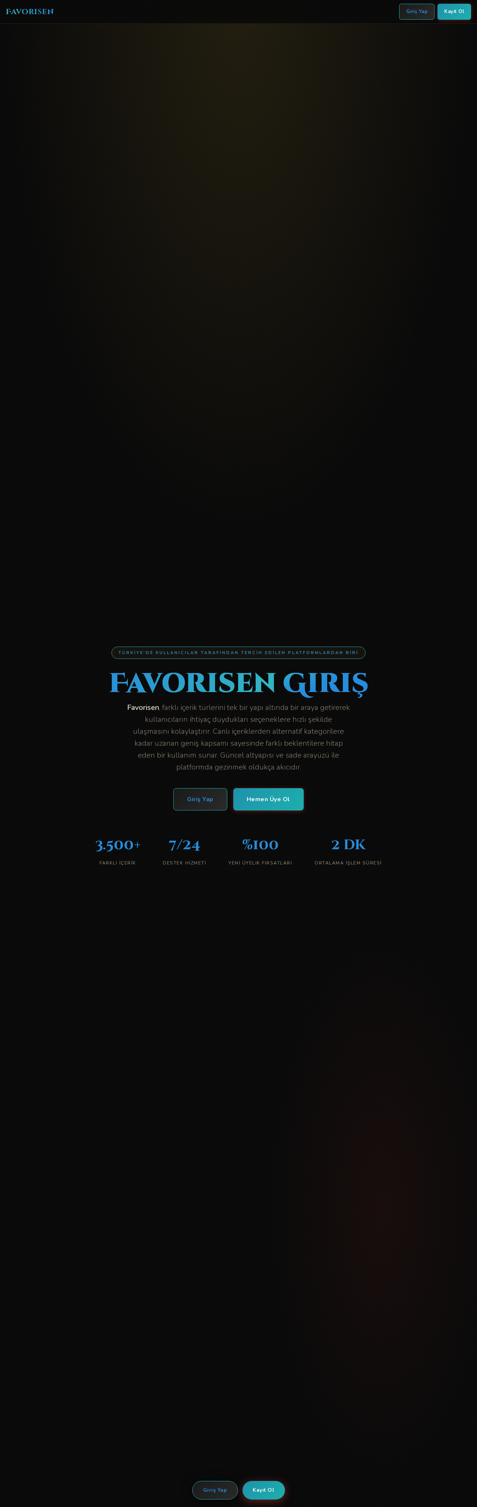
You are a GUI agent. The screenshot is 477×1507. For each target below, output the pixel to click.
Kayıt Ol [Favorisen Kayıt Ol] (454, 11)
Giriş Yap (215, 1490)
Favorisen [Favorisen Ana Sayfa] (30, 12)
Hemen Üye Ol (268, 799)
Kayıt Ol (263, 1490)
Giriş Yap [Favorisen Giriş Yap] (417, 11)
